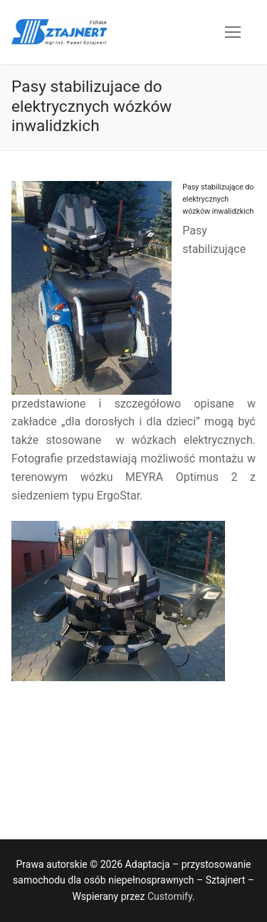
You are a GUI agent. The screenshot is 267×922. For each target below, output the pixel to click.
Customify (169, 896)
